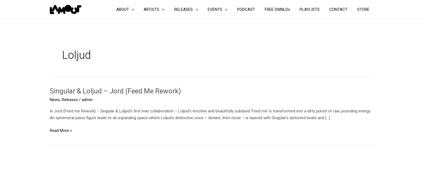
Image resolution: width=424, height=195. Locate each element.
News (55, 99)
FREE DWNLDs (283, 9)
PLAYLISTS (314, 9)
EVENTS (226, 9)
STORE (364, 9)
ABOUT (138, 9)
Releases (70, 99)
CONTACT (341, 9)
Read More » (61, 130)
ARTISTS (165, 9)
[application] (144, 9)
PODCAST (253, 9)
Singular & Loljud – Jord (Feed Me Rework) (115, 91)
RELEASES (196, 9)
